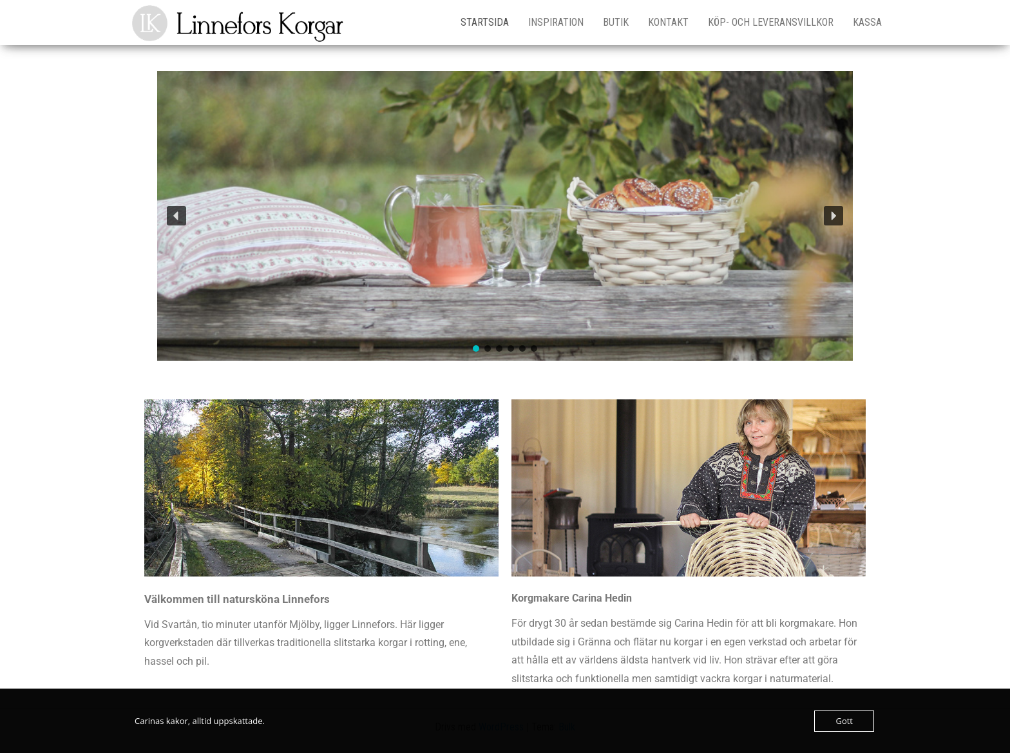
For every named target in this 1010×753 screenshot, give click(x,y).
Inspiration (556, 22)
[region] (505, 216)
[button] (176, 215)
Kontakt (668, 22)
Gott (844, 721)
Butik (616, 22)
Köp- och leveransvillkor (771, 22)
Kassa (867, 22)
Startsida (485, 22)
